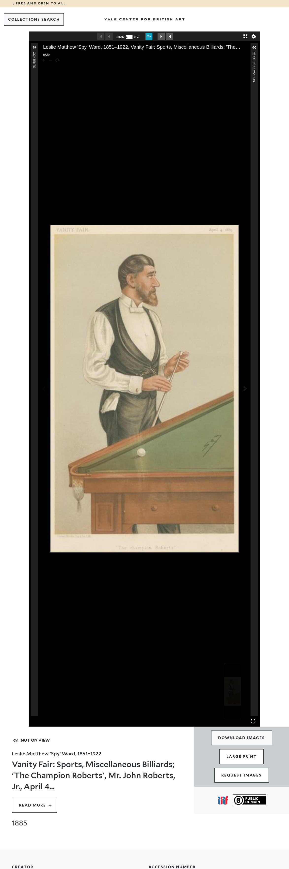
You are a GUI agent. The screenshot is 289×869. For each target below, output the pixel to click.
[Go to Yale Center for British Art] (144, 19)
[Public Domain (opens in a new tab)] (249, 800)
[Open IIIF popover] (223, 800)
